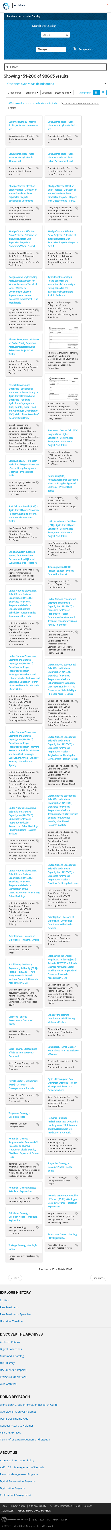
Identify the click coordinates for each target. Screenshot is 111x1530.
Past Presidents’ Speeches (15, 1314)
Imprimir (85, 92)
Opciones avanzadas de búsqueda (30, 84)
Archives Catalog (10, 1342)
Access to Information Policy (17, 1460)
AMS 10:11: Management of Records (22, 1467)
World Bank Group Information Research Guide (29, 1404)
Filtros (12, 67)
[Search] (55, 35)
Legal (4, 1505)
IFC (48, 1519)
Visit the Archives (10, 1432)
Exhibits (5, 1300)
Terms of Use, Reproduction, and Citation (25, 1439)
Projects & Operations (13, 1377)
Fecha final (31, 92)
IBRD (34, 1519)
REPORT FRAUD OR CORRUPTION (34, 1510)
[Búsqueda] (67, 35)
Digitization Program (12, 1488)
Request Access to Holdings (16, 1425)
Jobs (78, 1505)
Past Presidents (9, 1307)
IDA (42, 1519)
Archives (19, 5)
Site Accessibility (37, 1505)
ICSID (64, 1519)
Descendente (63, 92)
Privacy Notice (18, 1505)
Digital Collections (11, 1349)
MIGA (55, 1519)
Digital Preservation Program (17, 1481)
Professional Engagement (15, 1495)
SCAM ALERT (8, 1510)
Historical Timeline (11, 1321)
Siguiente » (99, 1278)
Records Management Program (19, 1474)
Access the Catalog (30, 16)
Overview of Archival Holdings (18, 1411)
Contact (88, 1505)
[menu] (107, 5)
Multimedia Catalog (12, 1356)
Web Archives (8, 1384)
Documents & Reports (13, 1370)
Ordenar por (14, 92)
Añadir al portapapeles (37, 136)
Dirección (47, 92)
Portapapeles (79, 49)
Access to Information (61, 1505)
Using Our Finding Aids (14, 1418)
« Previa (15, 1278)
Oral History (7, 1363)
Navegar (51, 49)
